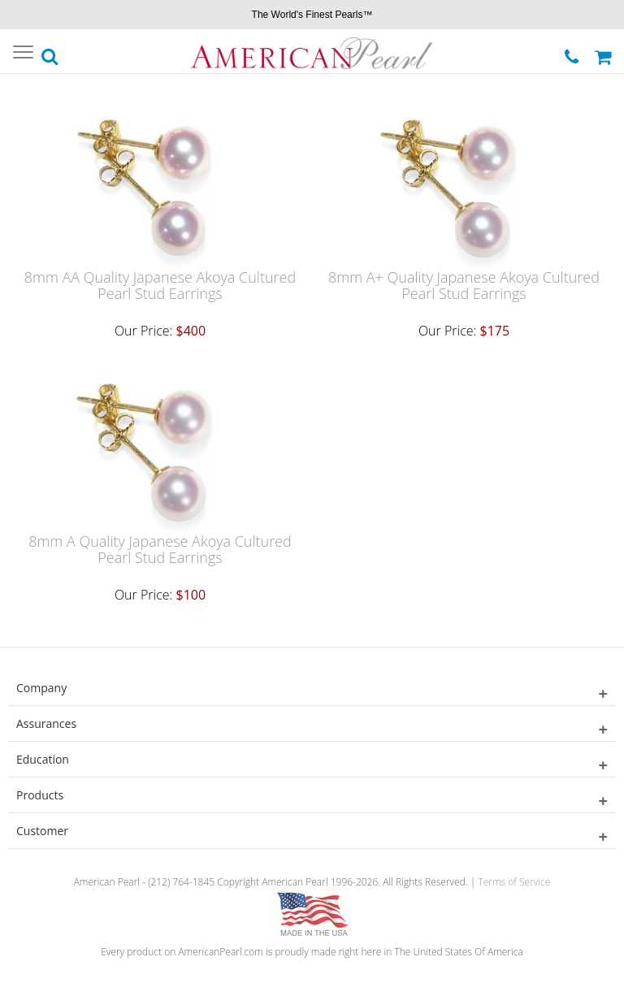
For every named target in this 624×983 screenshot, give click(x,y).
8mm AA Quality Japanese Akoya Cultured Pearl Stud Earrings (160, 285)
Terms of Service (514, 882)
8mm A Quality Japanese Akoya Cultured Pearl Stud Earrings (160, 549)
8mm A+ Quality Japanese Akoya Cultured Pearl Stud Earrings (464, 285)
